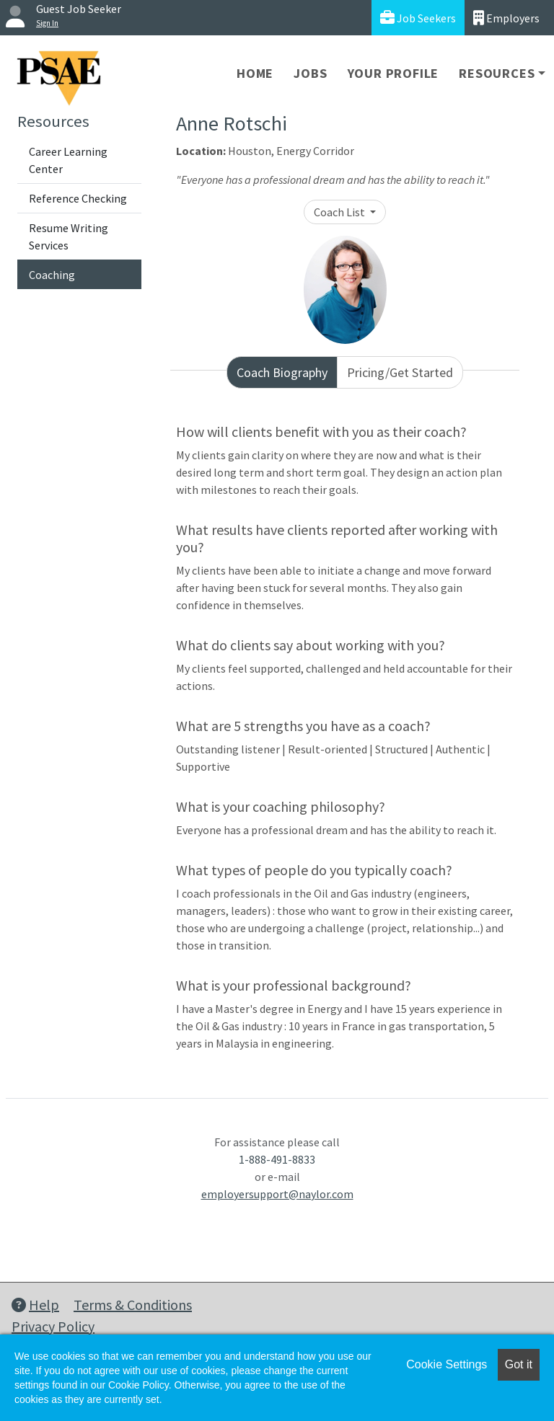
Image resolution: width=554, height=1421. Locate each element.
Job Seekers (418, 18)
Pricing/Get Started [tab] (400, 372)
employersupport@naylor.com (277, 1194)
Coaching (52, 274)
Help (35, 1305)
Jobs (310, 73)
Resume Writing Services (68, 236)
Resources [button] (497, 73)
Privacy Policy (53, 1326)
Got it (518, 1364)
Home (255, 73)
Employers (506, 18)
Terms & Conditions (133, 1305)
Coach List (340, 212)
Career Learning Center (68, 160)
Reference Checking (78, 198)
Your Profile (393, 73)
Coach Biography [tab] (282, 372)
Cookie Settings (446, 1364)
